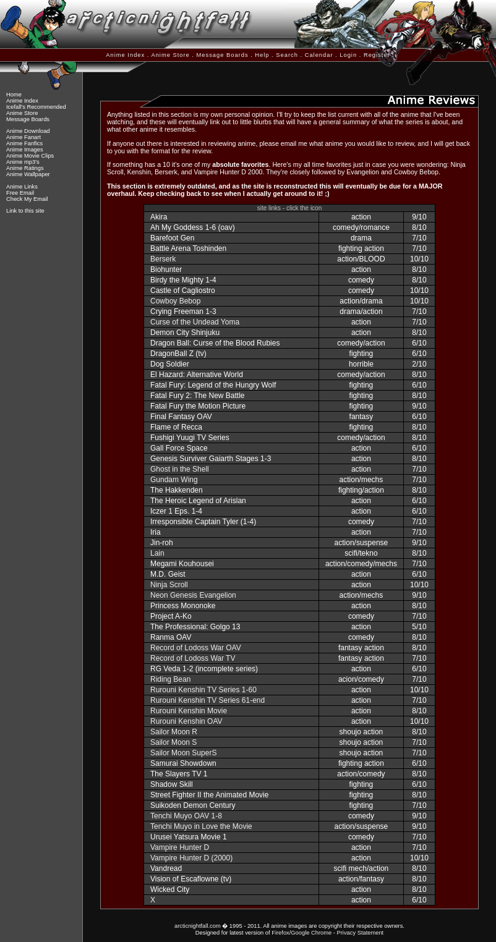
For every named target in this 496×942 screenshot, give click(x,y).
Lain (157, 553)
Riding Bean (170, 679)
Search (287, 55)
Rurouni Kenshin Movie (188, 710)
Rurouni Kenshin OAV (186, 721)
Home (14, 94)
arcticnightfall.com (197, 926)
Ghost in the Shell (179, 469)
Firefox (280, 933)
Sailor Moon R (173, 732)
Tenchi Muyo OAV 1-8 (186, 816)
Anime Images (24, 149)
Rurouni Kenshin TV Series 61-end (207, 700)
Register (377, 55)
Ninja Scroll (169, 584)
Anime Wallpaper (28, 174)
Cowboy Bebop (175, 301)
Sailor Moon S (173, 742)
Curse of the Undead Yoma (194, 322)
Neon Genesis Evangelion (193, 595)
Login (348, 55)
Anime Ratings (25, 168)
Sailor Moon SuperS (183, 753)
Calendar (319, 55)
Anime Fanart (23, 137)
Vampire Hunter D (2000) (191, 858)
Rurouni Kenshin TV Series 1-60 (203, 689)
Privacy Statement (359, 933)
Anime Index (125, 55)
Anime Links (22, 187)
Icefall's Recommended (36, 107)
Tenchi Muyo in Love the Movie (201, 826)
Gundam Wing (174, 479)
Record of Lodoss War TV (192, 658)
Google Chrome (311, 933)
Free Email (20, 193)
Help (262, 55)
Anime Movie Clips (30, 156)
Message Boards (223, 55)
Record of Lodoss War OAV (195, 647)
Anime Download (28, 131)
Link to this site (25, 211)
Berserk (163, 259)
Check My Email (27, 199)
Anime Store (170, 55)
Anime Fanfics (24, 143)
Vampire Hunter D (179, 847)
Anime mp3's (23, 162)
